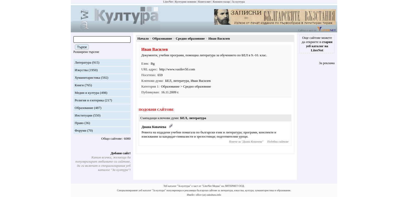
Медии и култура (87, 93)
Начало (143, 38)
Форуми (80, 130)
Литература (83, 62)
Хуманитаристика (87, 77)
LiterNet (168, 1)
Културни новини (185, 1)
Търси (82, 47)
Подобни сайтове (278, 141)
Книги (79, 85)
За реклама (327, 63)
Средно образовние (190, 38)
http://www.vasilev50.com (177, 69)
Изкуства (81, 70)
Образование (84, 108)
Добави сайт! (121, 153)
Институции (83, 115)
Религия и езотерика (89, 100)
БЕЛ (168, 81)
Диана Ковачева (154, 127)
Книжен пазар (221, 1)
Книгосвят (204, 1)
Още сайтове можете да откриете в (317, 44)
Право (79, 123)
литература (181, 81)
